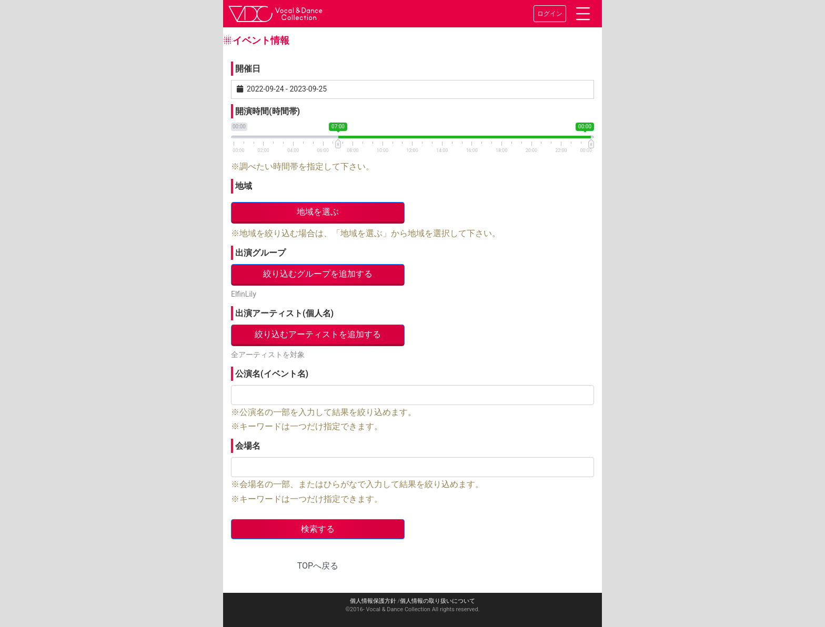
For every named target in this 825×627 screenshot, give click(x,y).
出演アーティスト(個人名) (284, 313)
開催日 (247, 69)
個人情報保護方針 (373, 601)
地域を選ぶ (318, 212)
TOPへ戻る (317, 566)
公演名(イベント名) (271, 374)
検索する (318, 529)
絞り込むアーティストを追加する (318, 334)
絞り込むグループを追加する (318, 274)
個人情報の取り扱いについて (437, 601)
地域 (243, 186)
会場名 (247, 446)
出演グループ (260, 253)
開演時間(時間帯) (267, 111)
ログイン (549, 13)
